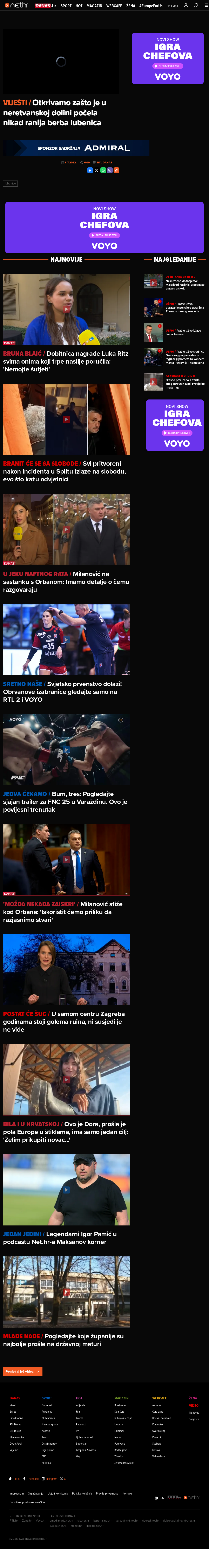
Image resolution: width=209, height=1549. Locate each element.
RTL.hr (14, 1520)
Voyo (78, 1456)
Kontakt (127, 1493)
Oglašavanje (35, 1493)
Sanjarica (194, 1419)
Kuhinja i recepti (123, 1418)
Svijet (13, 1411)
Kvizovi (156, 1450)
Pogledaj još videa (23, 1371)
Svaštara (156, 1443)
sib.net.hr (83, 1520)
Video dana (158, 1456)
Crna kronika (16, 1418)
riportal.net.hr (150, 1520)
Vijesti (13, 1405)
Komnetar (157, 1424)
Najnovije (194, 1412)
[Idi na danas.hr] (45, 5)
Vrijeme (14, 1450)
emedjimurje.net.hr (61, 1520)
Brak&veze (120, 1405)
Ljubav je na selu (85, 1437)
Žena (130, 6)
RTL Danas (104, 162)
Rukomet (47, 1411)
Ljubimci (119, 1431)
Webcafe (114, 6)
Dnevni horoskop (161, 1418)
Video (193, 1405)
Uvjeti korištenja (58, 1493)
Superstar (81, 1443)
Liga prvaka (48, 1450)
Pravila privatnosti (107, 1493)
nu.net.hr (76, 1526)
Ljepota (118, 1424)
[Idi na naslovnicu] (18, 9)
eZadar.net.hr (58, 1526)
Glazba (79, 1418)
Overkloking (159, 1431)
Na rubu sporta (50, 1424)
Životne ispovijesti (124, 1463)
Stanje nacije (17, 1437)
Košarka (46, 1431)
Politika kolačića (82, 1493)
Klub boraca (48, 1418)
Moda (117, 1437)
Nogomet (47, 1405)
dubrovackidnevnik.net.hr (179, 1520)
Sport (66, 6)
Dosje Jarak (16, 1443)
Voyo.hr (41, 1520)
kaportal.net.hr (102, 1520)
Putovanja (119, 1443)
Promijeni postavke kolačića (27, 1502)
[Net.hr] (192, 1497)
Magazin (94, 6)
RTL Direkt (15, 1431)
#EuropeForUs (150, 5)
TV (77, 1431)
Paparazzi (81, 1424)
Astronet (157, 1405)
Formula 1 (47, 1463)
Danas (15, 1398)
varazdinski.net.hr (127, 1520)
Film (78, 1411)
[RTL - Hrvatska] (174, 1497)
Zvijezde (80, 1405)
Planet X (156, 1437)
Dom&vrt (119, 1411)
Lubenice (10, 183)
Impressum (17, 1493)
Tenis (44, 1437)
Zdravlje (118, 1456)
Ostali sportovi (49, 1443)
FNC (44, 1456)
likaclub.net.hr (94, 1526)
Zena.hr (27, 1520)
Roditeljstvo (120, 1450)
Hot (79, 6)
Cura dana (157, 1411)
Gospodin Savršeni (86, 1450)
